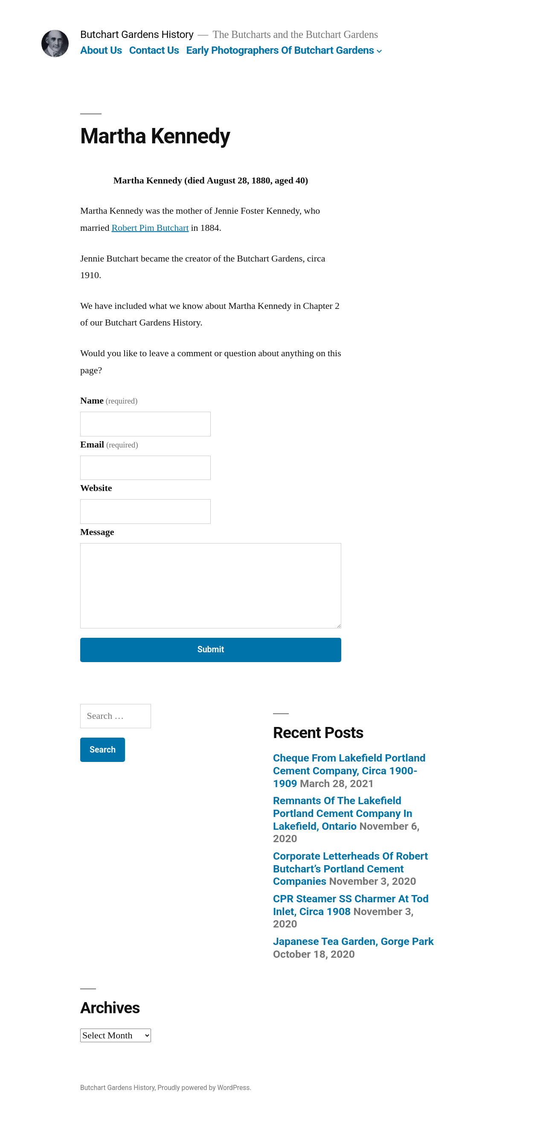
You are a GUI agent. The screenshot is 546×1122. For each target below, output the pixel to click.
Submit (210, 649)
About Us (101, 50)
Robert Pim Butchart (150, 228)
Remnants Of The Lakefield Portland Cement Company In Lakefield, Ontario (342, 813)
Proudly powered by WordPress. (204, 1088)
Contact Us (154, 50)
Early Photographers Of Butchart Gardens (280, 50)
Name (108, 401)
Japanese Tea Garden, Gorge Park (353, 941)
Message (97, 532)
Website (96, 488)
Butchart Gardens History (136, 34)
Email (109, 445)
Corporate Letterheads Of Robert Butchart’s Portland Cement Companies (350, 868)
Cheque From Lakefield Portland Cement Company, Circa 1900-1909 (349, 770)
